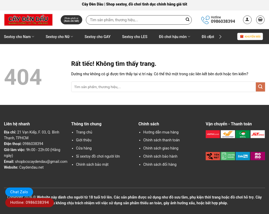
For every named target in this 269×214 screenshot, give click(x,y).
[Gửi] (260, 87)
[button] (247, 19)
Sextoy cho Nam (19, 36)
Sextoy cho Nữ (59, 36)
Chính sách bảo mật (92, 164)
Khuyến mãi (250, 37)
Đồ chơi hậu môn (174, 36)
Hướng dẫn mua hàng (160, 132)
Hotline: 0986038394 (29, 202)
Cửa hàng (84, 148)
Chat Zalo (19, 192)
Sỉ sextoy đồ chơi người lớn (98, 156)
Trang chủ (84, 132)
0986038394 (223, 21)
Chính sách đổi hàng (160, 164)
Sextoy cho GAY (98, 37)
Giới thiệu (83, 140)
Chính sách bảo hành (160, 156)
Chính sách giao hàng (160, 148)
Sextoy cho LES (134, 37)
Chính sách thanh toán (161, 140)
